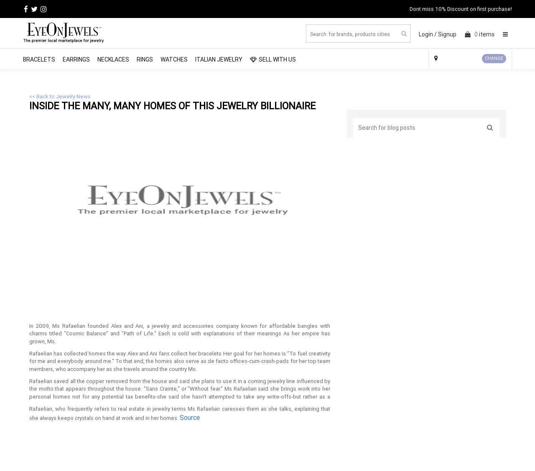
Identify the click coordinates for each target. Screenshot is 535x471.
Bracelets (39, 59)
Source (190, 417)
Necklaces (113, 59)
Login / (428, 34)
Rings (145, 59)
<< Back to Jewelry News (60, 96)
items (479, 34)
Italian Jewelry (218, 59)
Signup (447, 34)
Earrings (76, 59)
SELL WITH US (273, 59)
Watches (174, 59)
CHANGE (494, 58)
